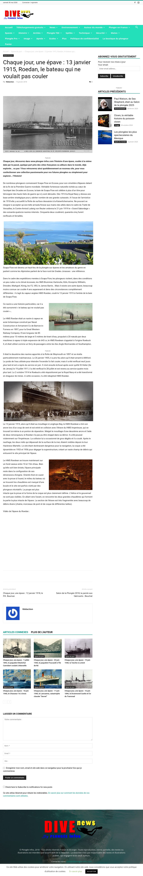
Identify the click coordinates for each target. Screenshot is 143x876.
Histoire (24, 33)
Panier (8, 44)
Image (28, 38)
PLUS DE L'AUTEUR (42, 632)
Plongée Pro (12, 38)
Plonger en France (119, 27)
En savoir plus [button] (75, 871)
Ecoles (53, 38)
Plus (64, 38)
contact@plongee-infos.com (79, 861)
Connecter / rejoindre (30, 2)
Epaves (10, 33)
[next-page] (9, 702)
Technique (85, 33)
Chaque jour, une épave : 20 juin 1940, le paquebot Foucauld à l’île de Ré (47, 663)
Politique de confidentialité (84, 38)
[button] (136, 27)
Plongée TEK (54, 33)
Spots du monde (120, 142)
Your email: (103, 64)
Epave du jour (16, 51)
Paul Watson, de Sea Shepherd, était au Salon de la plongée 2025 (127, 102)
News (54, 27)
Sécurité (101, 33)
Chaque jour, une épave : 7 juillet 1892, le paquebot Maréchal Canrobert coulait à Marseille (16, 663)
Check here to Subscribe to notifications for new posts (27, 787)
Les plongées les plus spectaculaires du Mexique (125, 135)
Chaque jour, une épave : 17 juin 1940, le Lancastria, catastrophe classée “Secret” (47, 693)
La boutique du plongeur (115, 38)
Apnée (40, 38)
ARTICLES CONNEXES (15, 632)
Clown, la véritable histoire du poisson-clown (124, 118)
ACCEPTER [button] (91, 871)
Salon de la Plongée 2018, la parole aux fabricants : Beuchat (74, 594)
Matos (115, 33)
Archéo (38, 33)
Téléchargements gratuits (31, 27)
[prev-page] (5, 702)
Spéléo (70, 33)
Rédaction (10, 82)
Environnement (71, 27)
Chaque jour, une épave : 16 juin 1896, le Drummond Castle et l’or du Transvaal (78, 693)
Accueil (9, 27)
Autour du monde (94, 27)
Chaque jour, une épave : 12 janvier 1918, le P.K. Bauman (23, 594)
